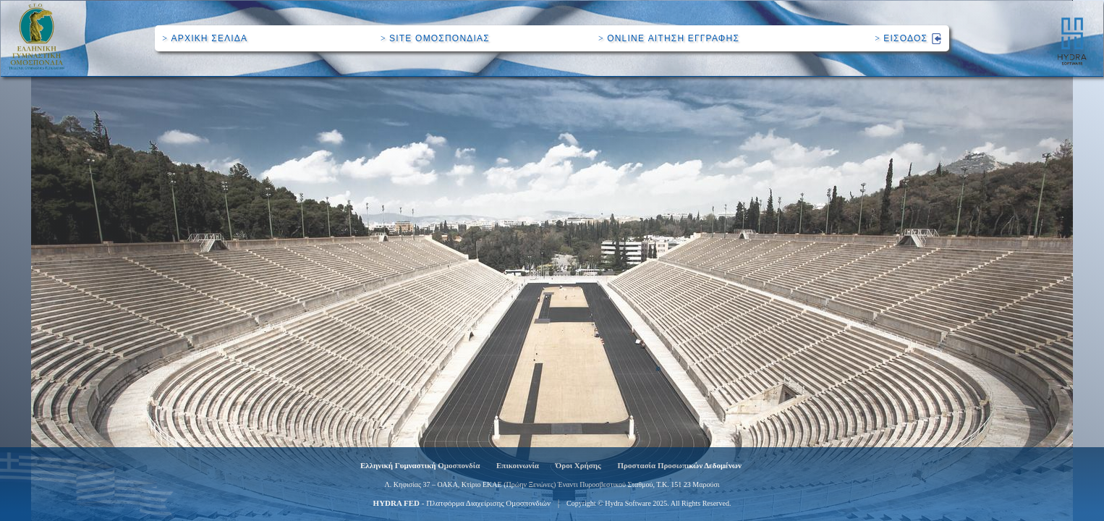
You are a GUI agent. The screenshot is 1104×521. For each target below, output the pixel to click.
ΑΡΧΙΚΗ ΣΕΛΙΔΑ (204, 38)
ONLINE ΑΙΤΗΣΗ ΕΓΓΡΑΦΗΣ (668, 38)
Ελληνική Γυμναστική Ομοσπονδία (420, 465)
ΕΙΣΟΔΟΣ (908, 38)
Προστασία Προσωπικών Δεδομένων (680, 465)
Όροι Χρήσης (578, 465)
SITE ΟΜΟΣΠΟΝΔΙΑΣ (435, 38)
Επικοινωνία (517, 465)
